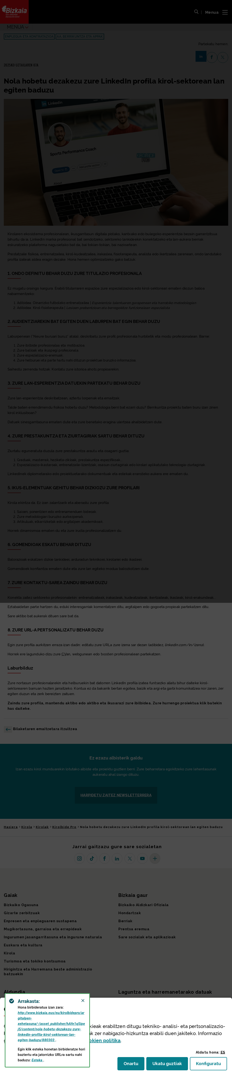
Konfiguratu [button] (211, 1065)
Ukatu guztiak (168, 1065)
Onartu (134, 1065)
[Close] (83, 1000)
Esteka (37, 1060)
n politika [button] (101, 1040)
